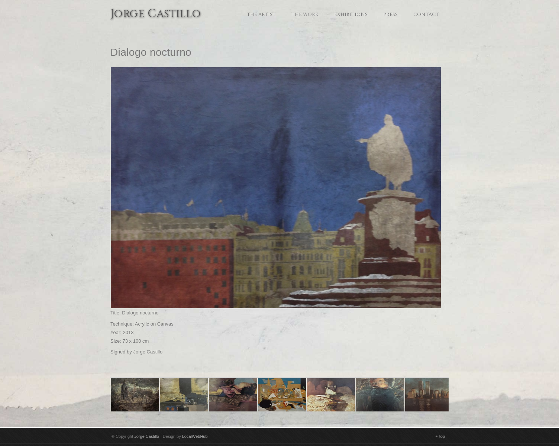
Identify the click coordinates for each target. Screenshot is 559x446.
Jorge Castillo (155, 14)
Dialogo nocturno (150, 52)
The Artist (261, 14)
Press (390, 14)
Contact (426, 14)
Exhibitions (351, 14)
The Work (305, 14)
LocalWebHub (195, 436)
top (442, 436)
